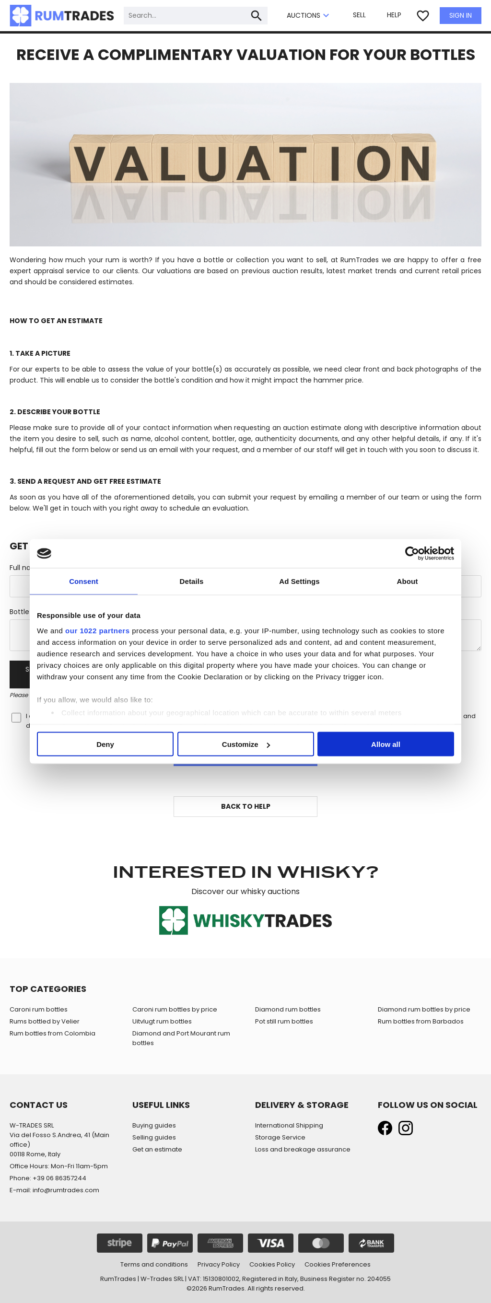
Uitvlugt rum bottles (162, 1021)
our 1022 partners (97, 630)
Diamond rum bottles (288, 1009)
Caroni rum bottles (39, 1009)
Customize (246, 744)
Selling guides (154, 1137)
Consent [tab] (83, 581)
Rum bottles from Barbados (421, 1021)
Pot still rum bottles (284, 1021)
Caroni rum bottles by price (174, 1009)
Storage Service (280, 1137)
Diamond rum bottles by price (424, 1009)
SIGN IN (460, 15)
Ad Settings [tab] (299, 581)
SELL (359, 15)
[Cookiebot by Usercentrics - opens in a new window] (412, 554)
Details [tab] (192, 581)
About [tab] (407, 581)
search (256, 16)
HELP (394, 15)
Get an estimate (157, 1149)
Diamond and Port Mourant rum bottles (181, 1038)
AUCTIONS (309, 16)
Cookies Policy (272, 1264)
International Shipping (289, 1125)
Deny (105, 744)
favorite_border (423, 16)
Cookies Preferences (337, 1264)
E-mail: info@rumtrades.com (54, 1190)
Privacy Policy (219, 1264)
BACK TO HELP (245, 806)
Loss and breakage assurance (303, 1149)
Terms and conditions (154, 1264)
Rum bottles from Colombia (52, 1033)
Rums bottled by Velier (45, 1021)
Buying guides (154, 1125)
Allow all (385, 744)
